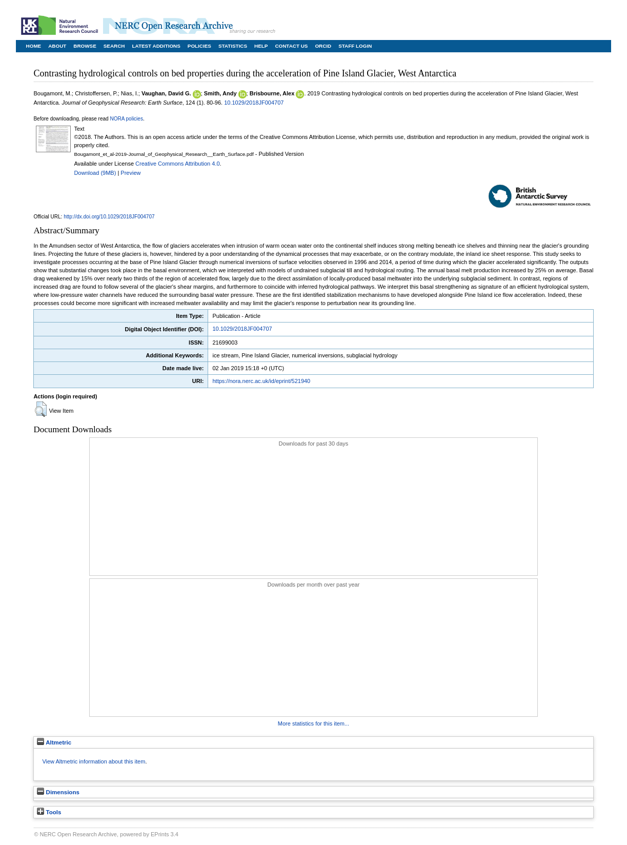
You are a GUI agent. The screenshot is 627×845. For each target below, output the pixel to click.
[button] (41, 409)
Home (34, 46)
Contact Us (291, 46)
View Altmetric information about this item (93, 761)
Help (261, 46)
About (57, 46)
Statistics (232, 46)
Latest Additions (156, 46)
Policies (199, 46)
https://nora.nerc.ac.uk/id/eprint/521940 (261, 381)
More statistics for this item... (313, 723)
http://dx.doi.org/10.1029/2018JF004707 (109, 216)
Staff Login (355, 46)
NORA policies (126, 119)
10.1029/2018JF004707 (254, 102)
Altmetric (54, 742)
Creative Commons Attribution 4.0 (177, 163)
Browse (84, 46)
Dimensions (58, 792)
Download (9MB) (95, 173)
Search (114, 46)
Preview (130, 173)
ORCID (323, 46)
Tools (49, 812)
